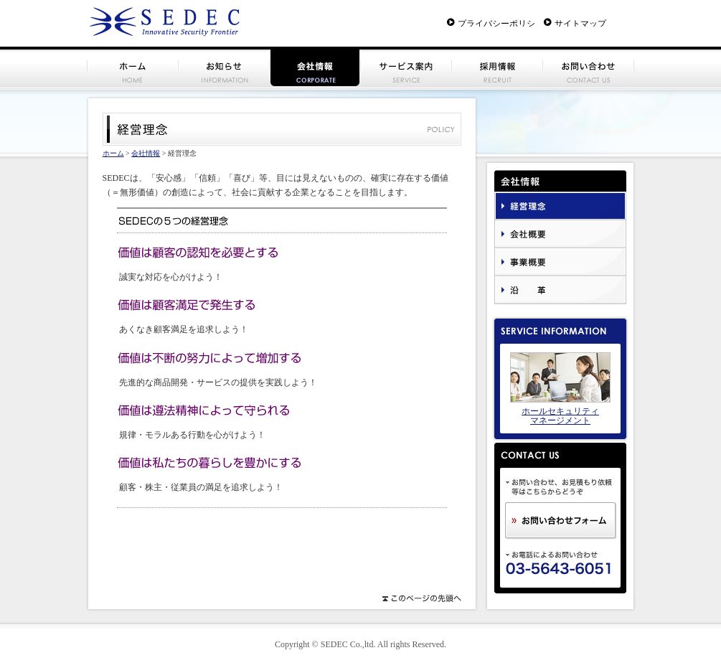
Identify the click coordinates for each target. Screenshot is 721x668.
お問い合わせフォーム (561, 521)
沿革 (560, 290)
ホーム (132, 67)
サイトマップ (580, 23)
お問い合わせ (587, 67)
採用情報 (496, 67)
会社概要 (560, 234)
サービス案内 (405, 67)
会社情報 (145, 153)
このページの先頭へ (420, 598)
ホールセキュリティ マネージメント (560, 415)
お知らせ (223, 67)
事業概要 (560, 262)
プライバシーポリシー (496, 23)
